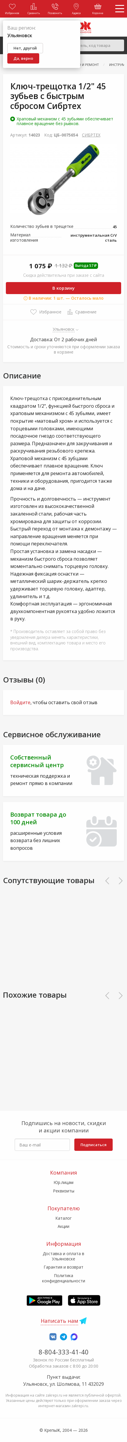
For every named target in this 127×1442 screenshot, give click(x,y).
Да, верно (23, 58)
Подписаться (93, 1144)
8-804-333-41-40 (64, 1351)
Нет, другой (25, 48)
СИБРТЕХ (91, 135)
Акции (63, 1226)
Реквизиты (63, 1191)
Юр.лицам (63, 1182)
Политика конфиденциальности (63, 1278)
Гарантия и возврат (63, 1267)
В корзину (63, 288)
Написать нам (59, 1320)
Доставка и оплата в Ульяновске (63, 1256)
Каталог (63, 1218)
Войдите (20, 702)
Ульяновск (64, 329)
